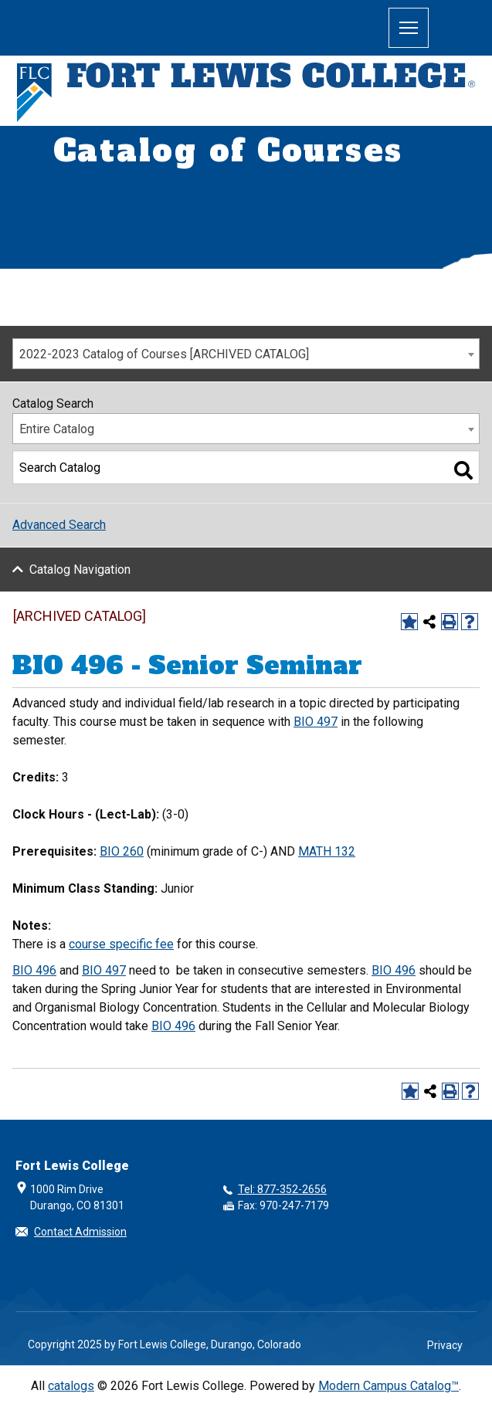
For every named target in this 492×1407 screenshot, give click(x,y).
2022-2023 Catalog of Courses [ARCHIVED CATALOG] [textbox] (164, 354)
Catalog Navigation (80, 569)
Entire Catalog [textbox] (56, 429)
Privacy (445, 1345)
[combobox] (246, 353)
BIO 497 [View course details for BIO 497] (316, 721)
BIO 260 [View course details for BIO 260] (122, 851)
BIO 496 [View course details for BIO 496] (34, 970)
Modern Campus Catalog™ (388, 1385)
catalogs (71, 1385)
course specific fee (121, 944)
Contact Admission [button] (80, 1231)
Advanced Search (59, 524)
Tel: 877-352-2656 (282, 1189)
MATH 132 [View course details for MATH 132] (326, 851)
